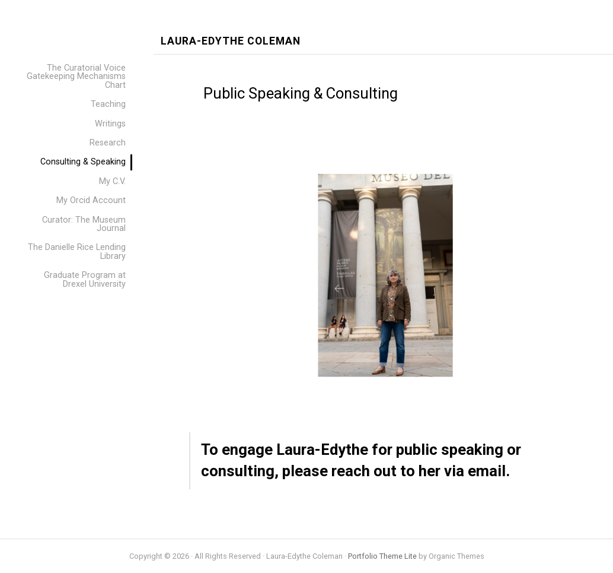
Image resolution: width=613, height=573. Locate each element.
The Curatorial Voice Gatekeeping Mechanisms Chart (76, 76)
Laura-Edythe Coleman (231, 41)
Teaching (108, 104)
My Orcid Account (91, 200)
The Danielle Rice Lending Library (77, 251)
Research (108, 143)
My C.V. (112, 181)
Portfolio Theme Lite (382, 556)
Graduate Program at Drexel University (85, 279)
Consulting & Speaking (83, 162)
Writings (110, 124)
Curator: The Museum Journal (84, 224)
